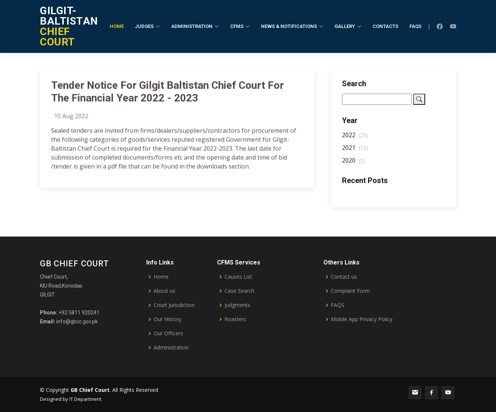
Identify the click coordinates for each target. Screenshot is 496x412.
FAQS (337, 305)
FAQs (415, 26)
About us (164, 291)
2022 (355, 137)
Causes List (238, 276)
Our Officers (168, 333)
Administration (171, 347)
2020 (353, 163)
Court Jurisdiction (174, 305)
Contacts (385, 26)
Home (117, 26)
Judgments (237, 305)
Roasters (235, 319)
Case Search (239, 291)
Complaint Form (350, 291)
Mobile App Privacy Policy (361, 319)
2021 (355, 150)
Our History (167, 319)
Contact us (344, 276)
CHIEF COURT (69, 26)
